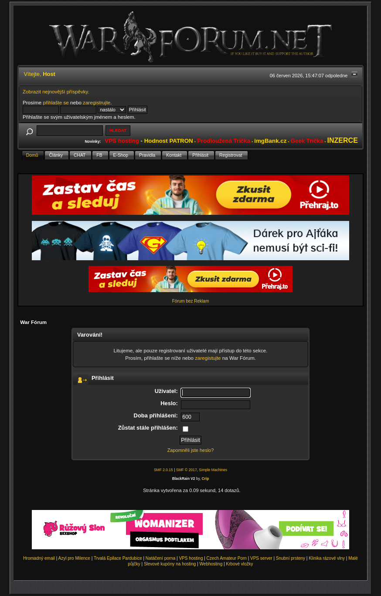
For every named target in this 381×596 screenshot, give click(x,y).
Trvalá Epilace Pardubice (118, 558)
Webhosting (211, 564)
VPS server (261, 558)
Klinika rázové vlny (327, 558)
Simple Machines (213, 470)
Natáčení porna (160, 558)
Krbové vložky (239, 564)
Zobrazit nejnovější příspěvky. (56, 91)
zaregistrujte (96, 102)
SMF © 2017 (186, 470)
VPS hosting (191, 558)
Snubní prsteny (290, 558)
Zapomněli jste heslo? (190, 450)
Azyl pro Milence (74, 558)
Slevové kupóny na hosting (170, 564)
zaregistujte (208, 358)
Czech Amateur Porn (227, 558)
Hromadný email (39, 558)
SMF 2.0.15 (163, 470)
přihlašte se (55, 102)
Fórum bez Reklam (190, 301)
